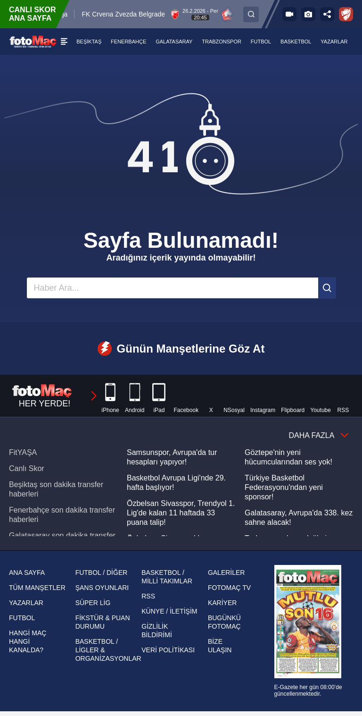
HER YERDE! (55, 396)
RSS (148, 596)
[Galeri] (308, 14)
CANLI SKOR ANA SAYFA (32, 14)
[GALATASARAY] (174, 41)
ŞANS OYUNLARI (102, 587)
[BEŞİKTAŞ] (89, 41)
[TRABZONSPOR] (222, 41)
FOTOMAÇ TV (229, 587)
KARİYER (222, 602)
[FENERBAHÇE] (129, 41)
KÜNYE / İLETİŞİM (169, 611)
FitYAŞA (23, 452)
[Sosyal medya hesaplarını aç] (327, 14)
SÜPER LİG (93, 602)
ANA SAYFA (27, 572)
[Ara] (327, 288)
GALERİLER (226, 572)
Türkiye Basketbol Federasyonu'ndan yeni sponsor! (284, 487)
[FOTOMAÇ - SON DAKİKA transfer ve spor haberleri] (33, 41)
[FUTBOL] (261, 41)
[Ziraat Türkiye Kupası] (346, 14)
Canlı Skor (26, 468)
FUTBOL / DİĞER (101, 572)
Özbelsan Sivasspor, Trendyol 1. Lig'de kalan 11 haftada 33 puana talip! (181, 512)
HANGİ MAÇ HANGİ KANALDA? (27, 641)
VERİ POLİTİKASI (168, 650)
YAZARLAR (26, 602)
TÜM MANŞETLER (37, 587)
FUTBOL (22, 618)
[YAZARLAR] (334, 41)
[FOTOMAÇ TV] (289, 14)
